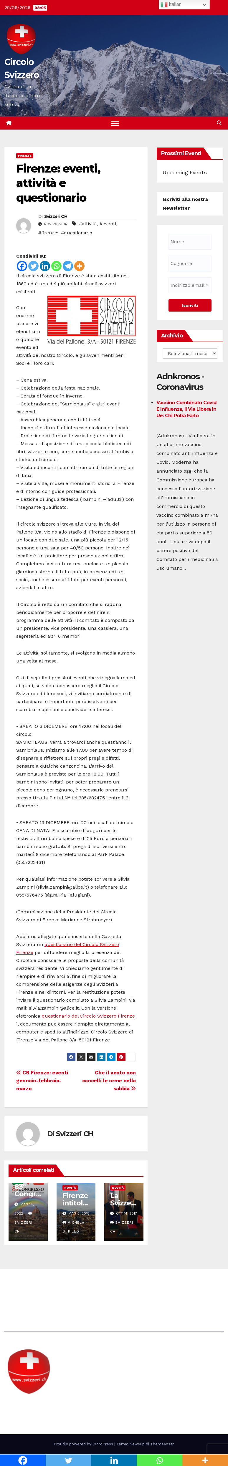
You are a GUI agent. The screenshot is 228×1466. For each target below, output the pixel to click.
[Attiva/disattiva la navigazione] (115, 123)
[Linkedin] (45, 266)
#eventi (108, 224)
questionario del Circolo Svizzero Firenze (88, 1016)
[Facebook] (22, 266)
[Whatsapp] (56, 266)
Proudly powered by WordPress (84, 1444)
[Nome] (190, 242)
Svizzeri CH (55, 216)
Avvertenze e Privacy (141, 1285)
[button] (219, 123)
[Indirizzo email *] (190, 285)
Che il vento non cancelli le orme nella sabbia (109, 1080)
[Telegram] (68, 266)
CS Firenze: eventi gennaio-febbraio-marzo (42, 1080)
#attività (88, 224)
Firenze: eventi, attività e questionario (58, 183)
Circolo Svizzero (41, 1406)
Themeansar (162, 1444)
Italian (171, 4)
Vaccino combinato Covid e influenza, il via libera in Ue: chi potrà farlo (186, 409)
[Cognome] (190, 263)
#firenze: (48, 233)
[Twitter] (33, 266)
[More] (79, 266)
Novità (70, 1188)
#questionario (76, 233)
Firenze (25, 156)
